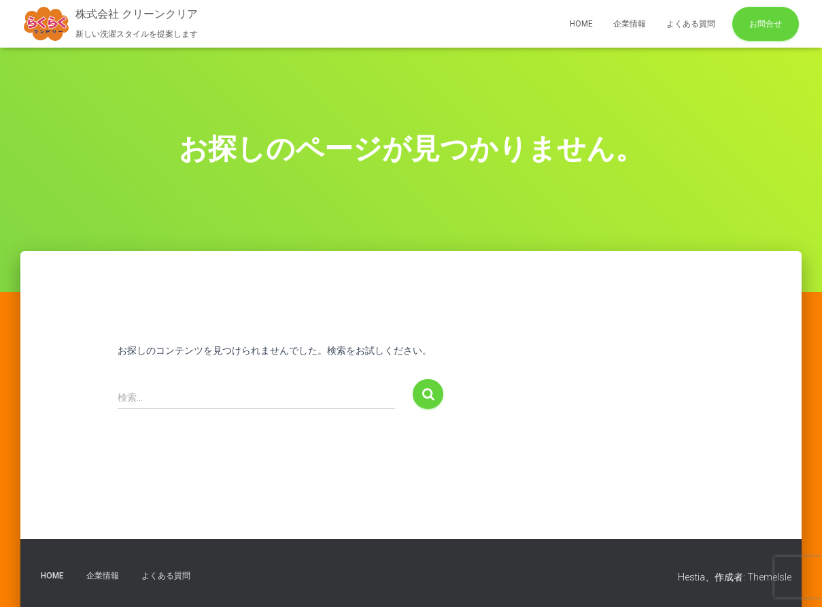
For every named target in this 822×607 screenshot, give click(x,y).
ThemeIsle (769, 577)
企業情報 (629, 24)
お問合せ (765, 24)
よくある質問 (690, 24)
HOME (581, 24)
